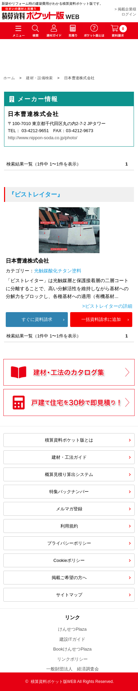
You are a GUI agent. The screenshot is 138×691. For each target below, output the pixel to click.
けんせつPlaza (72, 629)
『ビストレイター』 (35, 194)
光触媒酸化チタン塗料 (57, 270)
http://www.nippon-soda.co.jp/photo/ (42, 137)
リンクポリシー (72, 659)
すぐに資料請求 (37, 319)
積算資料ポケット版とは (69, 440)
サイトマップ (69, 594)
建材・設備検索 (39, 78)
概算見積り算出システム (69, 474)
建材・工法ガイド (69, 457)
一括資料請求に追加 (101, 319)
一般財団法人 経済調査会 (72, 668)
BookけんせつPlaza (72, 649)
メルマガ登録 (69, 508)
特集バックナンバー (69, 491)
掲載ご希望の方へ (69, 577)
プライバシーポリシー (69, 543)
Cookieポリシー (68, 560)
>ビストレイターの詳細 (107, 306)
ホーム (9, 78)
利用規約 (69, 526)
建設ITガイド (72, 639)
